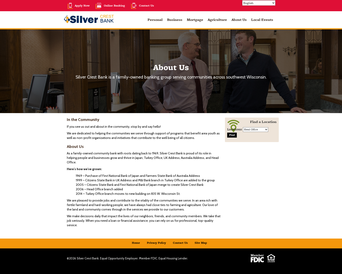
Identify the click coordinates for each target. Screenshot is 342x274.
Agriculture (217, 19)
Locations (234, 129)
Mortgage (195, 19)
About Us (239, 19)
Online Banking (110, 5)
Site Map (201, 243)
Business (174, 19)
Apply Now (78, 5)
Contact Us (142, 5)
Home (136, 243)
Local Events (262, 19)
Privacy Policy (156, 243)
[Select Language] (258, 3)
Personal (155, 19)
